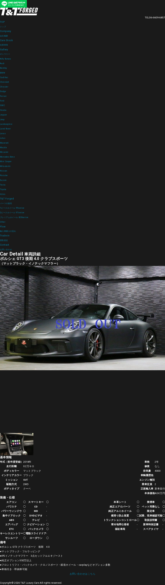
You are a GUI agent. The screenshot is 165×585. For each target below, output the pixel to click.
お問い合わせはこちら (82, 573)
